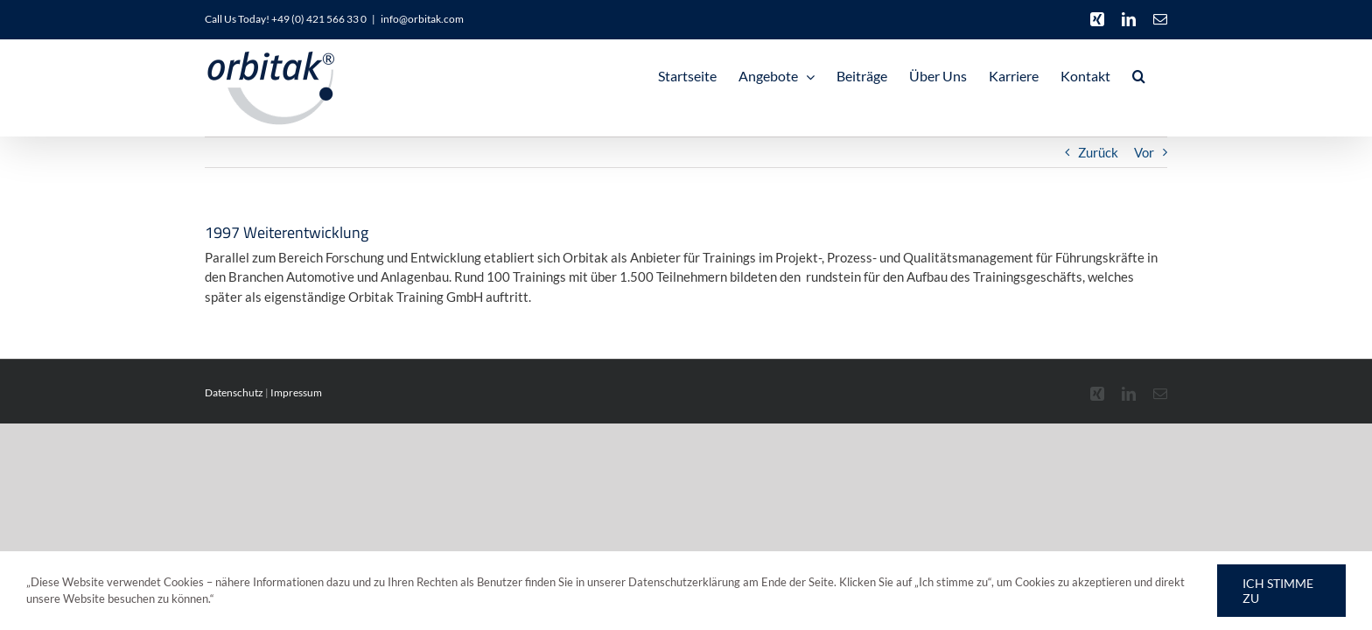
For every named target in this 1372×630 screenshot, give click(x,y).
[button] (1160, 76)
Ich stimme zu (1277, 591)
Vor (1144, 152)
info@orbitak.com (422, 18)
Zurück (1098, 152)
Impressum (296, 392)
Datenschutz (234, 392)
